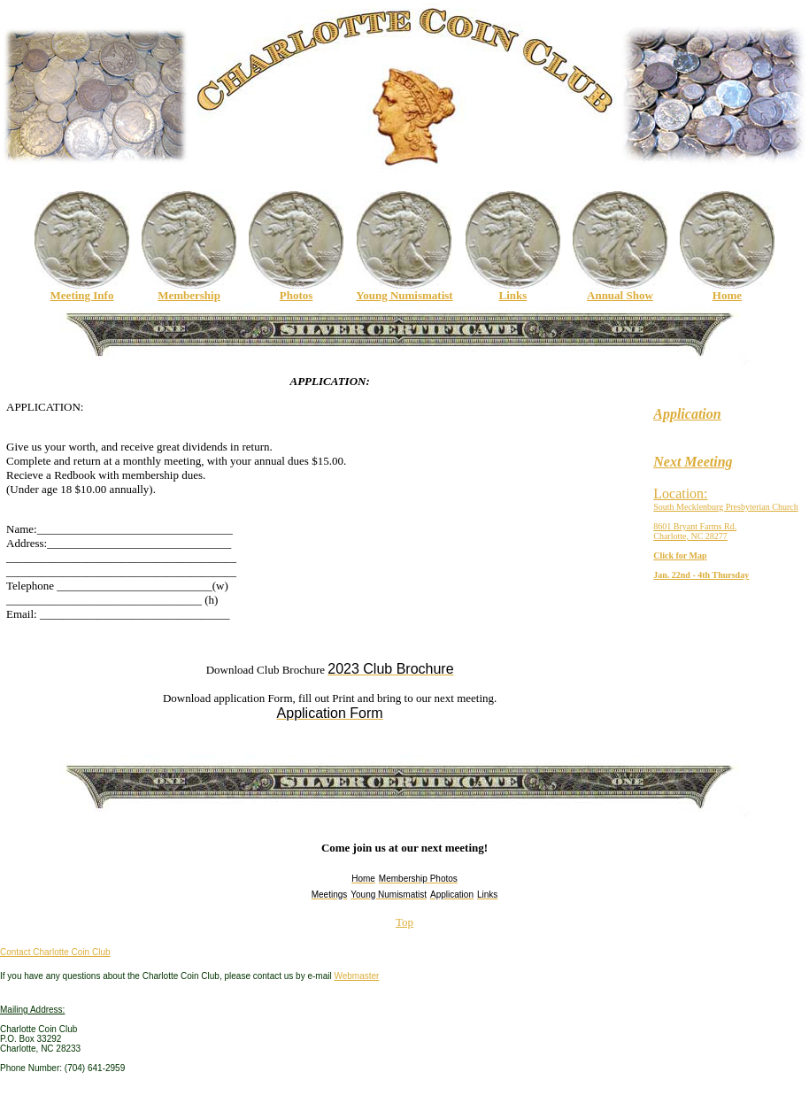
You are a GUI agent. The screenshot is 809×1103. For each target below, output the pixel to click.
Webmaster (356, 976)
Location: (680, 493)
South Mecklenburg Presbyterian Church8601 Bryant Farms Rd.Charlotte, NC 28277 (725, 521)
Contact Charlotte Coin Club (55, 952)
